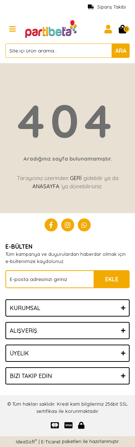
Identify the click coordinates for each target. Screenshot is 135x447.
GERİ (76, 178)
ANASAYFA (45, 186)
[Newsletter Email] (67, 279)
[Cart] (122, 29)
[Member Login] (108, 29)
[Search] (67, 50)
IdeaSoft (26, 441)
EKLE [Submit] (111, 279)
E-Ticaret (50, 441)
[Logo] (51, 28)
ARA (120, 50)
